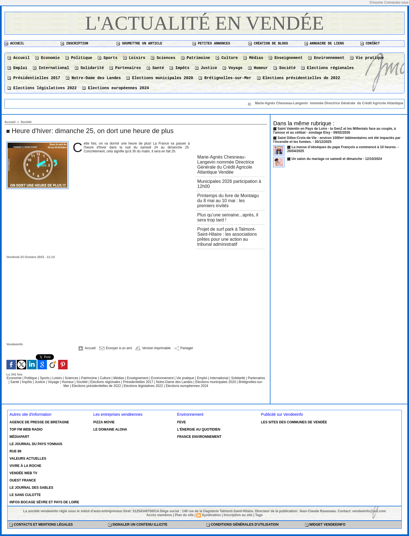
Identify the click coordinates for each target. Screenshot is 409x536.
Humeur (258, 68)
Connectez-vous (396, 2)
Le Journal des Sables (31, 488)
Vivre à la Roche (25, 466)
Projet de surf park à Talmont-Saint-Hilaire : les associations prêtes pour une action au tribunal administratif (227, 237)
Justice (206, 68)
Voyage (232, 68)
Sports (108, 58)
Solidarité (89, 68)
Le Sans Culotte (25, 495)
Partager (183, 348)
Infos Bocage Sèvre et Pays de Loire (44, 502)
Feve (181, 422)
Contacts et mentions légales (41, 524)
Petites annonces (211, 43)
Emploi (17, 68)
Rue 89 (15, 451)
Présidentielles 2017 (34, 78)
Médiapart (19, 437)
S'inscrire (376, 2)
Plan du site (184, 515)
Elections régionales (327, 68)
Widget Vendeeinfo (325, 524)
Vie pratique (367, 58)
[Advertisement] (135, 300)
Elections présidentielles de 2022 (298, 78)
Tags (259, 515)
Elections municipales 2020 (159, 78)
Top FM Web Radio (25, 429)
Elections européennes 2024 (115, 88)
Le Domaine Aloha (110, 429)
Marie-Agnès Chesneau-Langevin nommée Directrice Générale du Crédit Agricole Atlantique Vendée (225, 164)
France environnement (199, 437)
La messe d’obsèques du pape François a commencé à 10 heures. (343, 147)
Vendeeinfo (14, 344)
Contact (370, 43)
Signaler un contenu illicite (138, 524)
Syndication (211, 515)
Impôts (179, 68)
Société (285, 68)
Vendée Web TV (23, 473)
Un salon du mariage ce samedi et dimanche (326, 159)
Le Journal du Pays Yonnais (35, 444)
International (51, 68)
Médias (253, 58)
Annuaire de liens (324, 43)
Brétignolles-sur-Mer (225, 78)
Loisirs (134, 58)
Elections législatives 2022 (42, 88)
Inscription (74, 43)
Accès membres (159, 515)
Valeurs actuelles (27, 459)
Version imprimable (152, 348)
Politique (78, 58)
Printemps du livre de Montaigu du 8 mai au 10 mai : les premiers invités (228, 200)
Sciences (163, 58)
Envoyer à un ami (115, 348)
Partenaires (125, 68)
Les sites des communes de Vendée (294, 422)
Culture (227, 58)
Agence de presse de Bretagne (39, 422)
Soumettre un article (139, 43)
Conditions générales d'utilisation (242, 524)
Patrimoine (195, 58)
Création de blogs (268, 43)
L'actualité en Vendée (204, 23)
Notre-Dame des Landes (93, 78)
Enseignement (286, 58)
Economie (47, 58)
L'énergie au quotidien (198, 429)
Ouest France (22, 480)
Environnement (326, 58)
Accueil (14, 43)
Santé (155, 68)
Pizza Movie (104, 422)
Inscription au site (238, 515)
